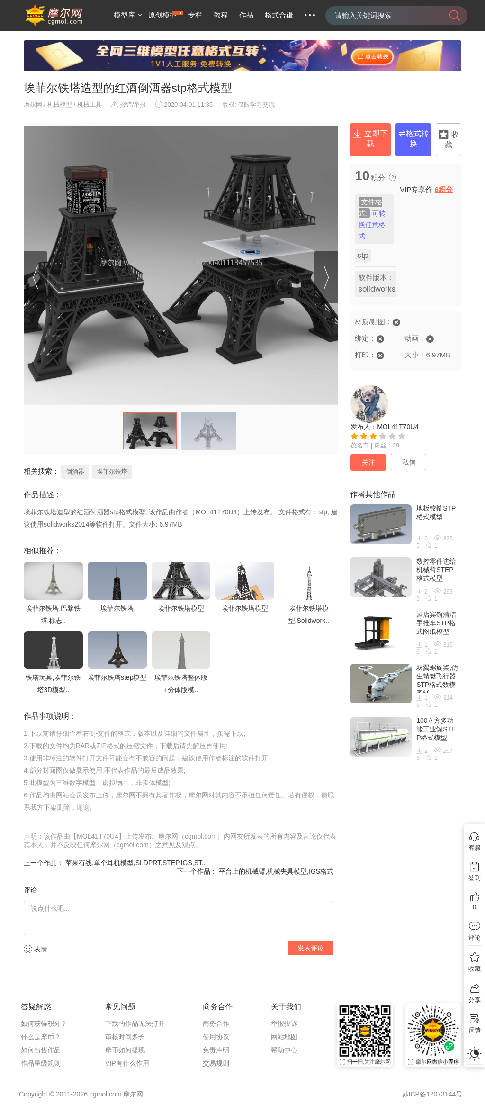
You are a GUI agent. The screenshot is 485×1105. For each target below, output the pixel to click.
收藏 (474, 969)
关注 (368, 462)
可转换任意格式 (372, 225)
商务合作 (216, 1023)
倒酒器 (75, 471)
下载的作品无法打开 (135, 1023)
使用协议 (216, 1037)
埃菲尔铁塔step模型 (117, 677)
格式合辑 (279, 15)
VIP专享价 (426, 189)
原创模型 (162, 15)
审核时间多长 (125, 1037)
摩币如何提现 (125, 1050)
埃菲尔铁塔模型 (181, 608)
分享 (474, 1000)
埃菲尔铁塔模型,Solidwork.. (308, 614)
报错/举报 (128, 104)
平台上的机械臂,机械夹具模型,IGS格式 (275, 871)
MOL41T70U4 (398, 426)
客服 (474, 848)
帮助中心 (284, 1050)
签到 (474, 878)
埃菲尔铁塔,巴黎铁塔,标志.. (53, 614)
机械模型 (59, 104)
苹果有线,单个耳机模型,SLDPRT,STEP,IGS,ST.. (134, 863)
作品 (246, 15)
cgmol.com (106, 1094)
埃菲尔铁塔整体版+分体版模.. (180, 684)
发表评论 (310, 948)
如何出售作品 (41, 1050)
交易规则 (216, 1063)
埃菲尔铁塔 (112, 471)
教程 (221, 15)
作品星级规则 (41, 1063)
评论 (474, 937)
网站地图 (284, 1037)
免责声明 (216, 1050)
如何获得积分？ (44, 1023)
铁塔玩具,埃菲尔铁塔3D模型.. (53, 684)
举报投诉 (284, 1023)
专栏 (195, 15)
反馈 (474, 1030)
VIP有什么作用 (127, 1063)
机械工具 (89, 104)
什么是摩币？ (41, 1037)
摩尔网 (33, 104)
